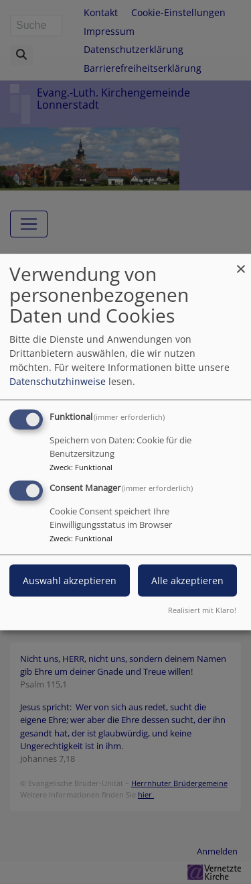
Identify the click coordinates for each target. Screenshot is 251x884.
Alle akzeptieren (187, 580)
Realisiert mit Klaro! (202, 609)
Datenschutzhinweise (57, 381)
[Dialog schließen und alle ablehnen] (241, 262)
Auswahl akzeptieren (69, 580)
